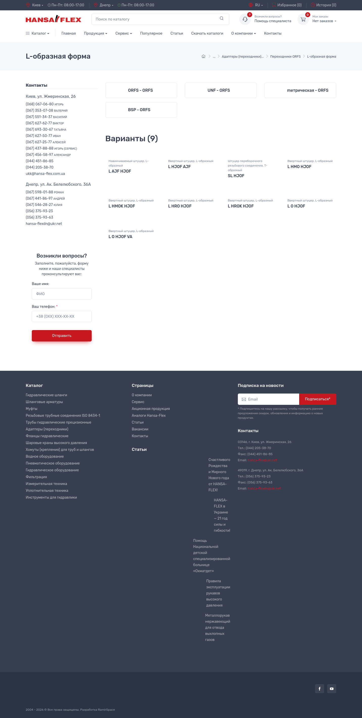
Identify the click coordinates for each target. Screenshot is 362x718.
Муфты (31, 409)
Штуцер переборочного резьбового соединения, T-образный (247, 169)
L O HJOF (296, 209)
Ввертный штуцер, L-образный (190, 164)
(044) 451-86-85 (39, 161)
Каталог (36, 33)
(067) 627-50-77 (43, 136)
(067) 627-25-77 (46, 142)
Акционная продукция (151, 409)
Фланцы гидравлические (47, 436)
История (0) (323, 5)
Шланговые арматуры (44, 402)
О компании (242, 33)
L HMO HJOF (300, 170)
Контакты (272, 33)
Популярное (151, 33)
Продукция (94, 33)
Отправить (61, 335)
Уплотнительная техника (47, 491)
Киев (33, 5)
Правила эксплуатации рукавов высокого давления (218, 593)
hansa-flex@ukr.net (262, 460)
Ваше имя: (40, 284)
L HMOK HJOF (122, 209)
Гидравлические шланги (46, 395)
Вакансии (140, 429)
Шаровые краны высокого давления (56, 443)
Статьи (176, 33)
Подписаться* (317, 399)
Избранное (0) (287, 5)
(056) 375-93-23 (39, 211)
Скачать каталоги (207, 33)
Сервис (122, 33)
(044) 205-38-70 (40, 167)
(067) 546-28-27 (44, 205)
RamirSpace (106, 709)
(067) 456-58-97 (48, 155)
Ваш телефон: (45, 307)
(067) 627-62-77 (45, 123)
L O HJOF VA (120, 239)
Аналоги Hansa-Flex (149, 415)
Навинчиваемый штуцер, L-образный (128, 167)
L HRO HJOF (180, 209)
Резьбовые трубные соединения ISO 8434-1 (63, 415)
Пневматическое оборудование (53, 463)
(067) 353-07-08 (47, 110)
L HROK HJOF (241, 209)
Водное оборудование (45, 456)
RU (254, 5)
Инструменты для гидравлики (51, 497)
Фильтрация (36, 477)
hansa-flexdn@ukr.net (44, 224)
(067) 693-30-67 (46, 129)
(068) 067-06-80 (45, 104)
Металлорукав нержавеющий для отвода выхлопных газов (217, 627)
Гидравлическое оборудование (52, 470)
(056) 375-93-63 (39, 217)
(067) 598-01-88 (45, 192)
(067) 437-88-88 (51, 148)
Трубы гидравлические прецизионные (58, 422)
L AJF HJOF (120, 174)
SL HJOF (236, 179)
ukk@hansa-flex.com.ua (45, 174)
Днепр (102, 5)
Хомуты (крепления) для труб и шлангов (60, 450)
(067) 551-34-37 (46, 117)
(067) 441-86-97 (45, 198)
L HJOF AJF (179, 170)
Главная (68, 33)
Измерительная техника (46, 484)
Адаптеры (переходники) (47, 429)
